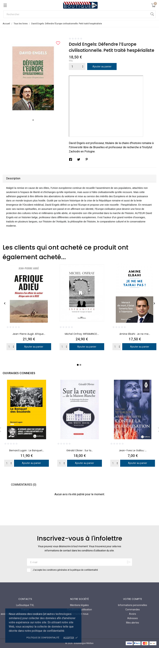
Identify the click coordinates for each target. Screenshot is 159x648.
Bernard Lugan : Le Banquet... (26, 450)
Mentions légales (79, 605)
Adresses (132, 618)
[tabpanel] (33, 78)
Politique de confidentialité (42, 637)
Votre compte (132, 599)
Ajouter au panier (102, 66)
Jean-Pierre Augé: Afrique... (28, 334)
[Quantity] (10, 346)
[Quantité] (77, 66)
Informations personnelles (132, 605)
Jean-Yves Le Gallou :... (133, 450)
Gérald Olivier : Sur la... (79, 450)
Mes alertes (132, 622)
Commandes (132, 609)
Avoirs (132, 613)
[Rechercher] (79, 14)
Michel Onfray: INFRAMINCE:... (82, 334)
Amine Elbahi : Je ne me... (134, 334)
